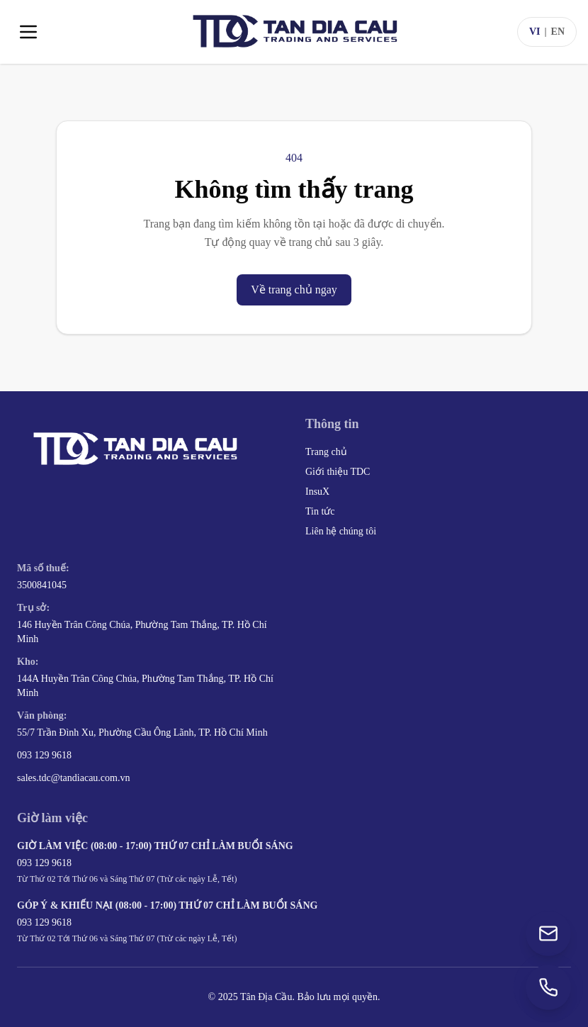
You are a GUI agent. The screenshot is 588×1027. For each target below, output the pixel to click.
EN (558, 31)
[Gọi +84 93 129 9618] (548, 987)
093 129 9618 (44, 755)
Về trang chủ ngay (294, 290)
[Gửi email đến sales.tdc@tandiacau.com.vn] (548, 933)
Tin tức (320, 511)
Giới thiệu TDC (337, 471)
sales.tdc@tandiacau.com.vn (73, 778)
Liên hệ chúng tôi (340, 531)
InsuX (317, 491)
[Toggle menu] (28, 32)
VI (535, 31)
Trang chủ (326, 452)
